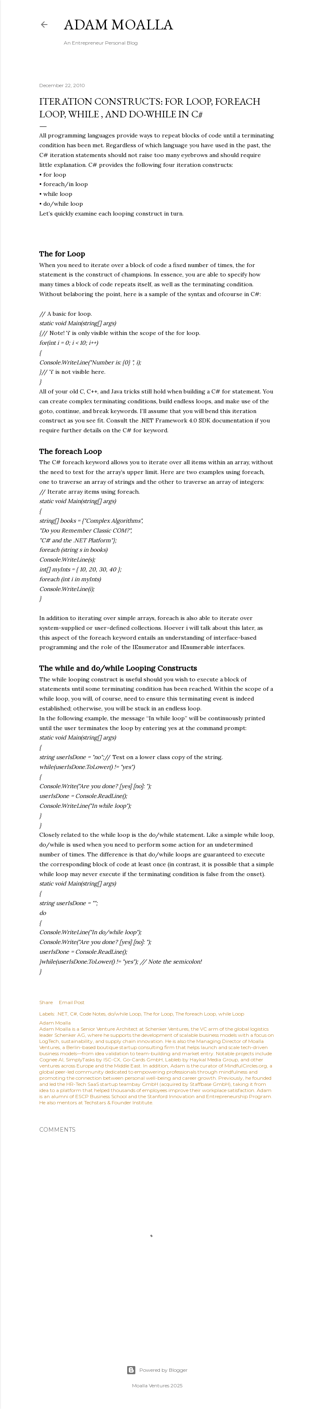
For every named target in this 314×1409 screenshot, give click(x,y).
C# (73, 1014)
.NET (61, 1014)
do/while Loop (124, 1014)
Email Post (72, 1002)
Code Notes (92, 1014)
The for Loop (158, 1014)
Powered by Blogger (157, 1370)
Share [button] (46, 1002)
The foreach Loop (195, 1014)
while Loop (231, 1014)
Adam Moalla (118, 24)
